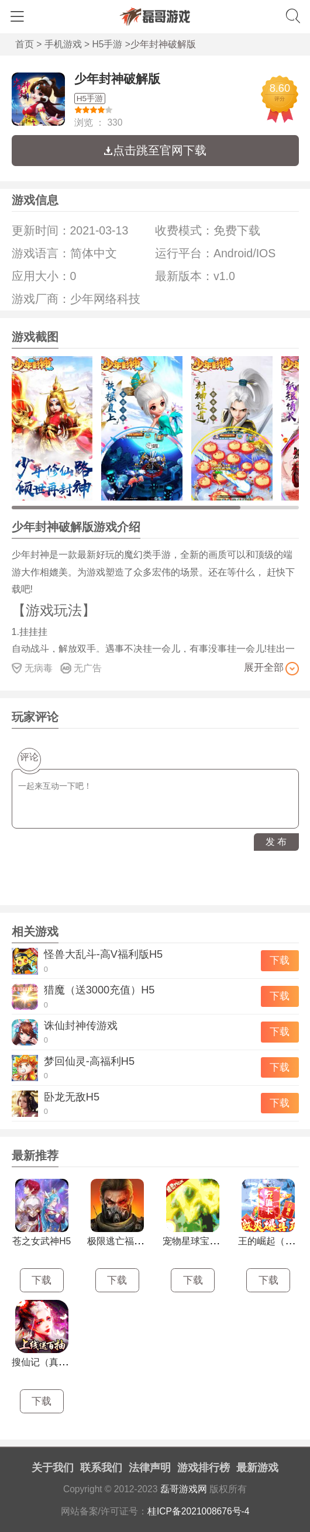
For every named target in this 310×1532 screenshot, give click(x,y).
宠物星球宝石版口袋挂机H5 (220, 1241)
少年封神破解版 (117, 78)
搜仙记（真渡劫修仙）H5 (64, 1362)
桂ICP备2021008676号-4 (198, 1511)
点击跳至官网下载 (155, 150)
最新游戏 (257, 1468)
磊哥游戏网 (183, 1489)
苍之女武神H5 (41, 1241)
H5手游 (107, 44)
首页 (24, 44)
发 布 (276, 842)
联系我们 (101, 1468)
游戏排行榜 (203, 1468)
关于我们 (53, 1468)
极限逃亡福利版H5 (125, 1241)
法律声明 (150, 1468)
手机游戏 (63, 44)
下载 (280, 960)
